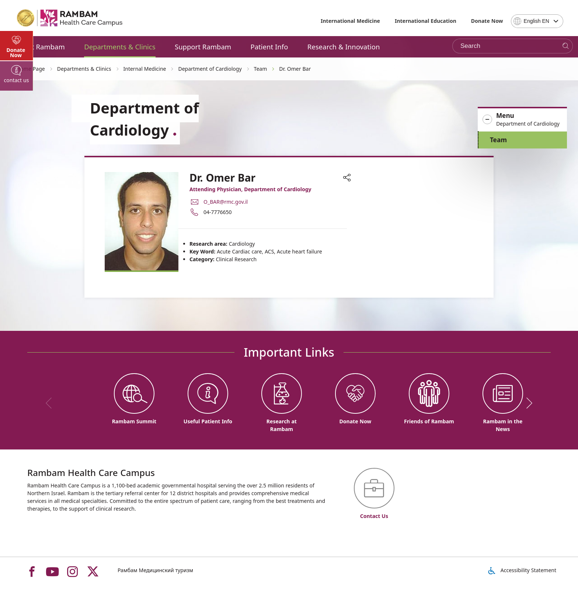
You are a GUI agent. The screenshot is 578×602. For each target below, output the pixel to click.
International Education (425, 20)
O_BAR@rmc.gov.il (225, 201)
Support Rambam (203, 46)
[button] (522, 119)
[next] (527, 403)
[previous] (51, 403)
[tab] (16, 199)
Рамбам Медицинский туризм (155, 570)
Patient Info (269, 46)
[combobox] (537, 21)
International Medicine (350, 20)
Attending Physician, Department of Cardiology (250, 189)
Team (498, 140)
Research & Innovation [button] (343, 46)
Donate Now (487, 20)
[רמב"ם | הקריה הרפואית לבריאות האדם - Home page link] (70, 18)
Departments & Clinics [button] (119, 46)
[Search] (565, 46)
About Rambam (40, 46)
